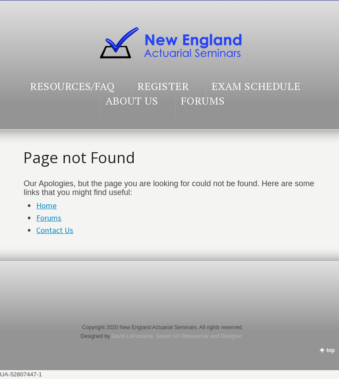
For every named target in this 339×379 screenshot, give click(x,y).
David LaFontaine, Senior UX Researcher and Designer (176, 336)
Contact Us (54, 230)
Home (46, 205)
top (331, 350)
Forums (48, 218)
